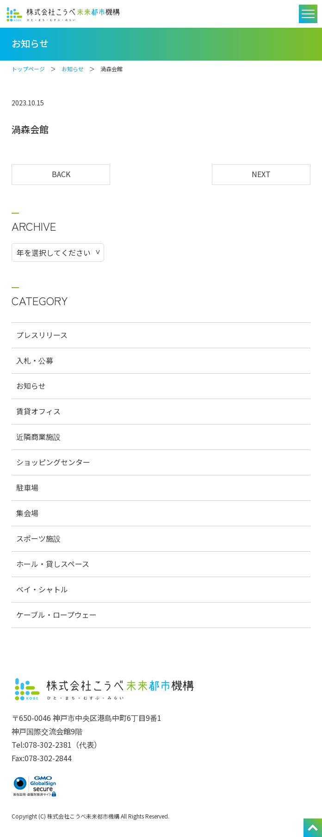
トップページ (28, 69)
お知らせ (73, 69)
